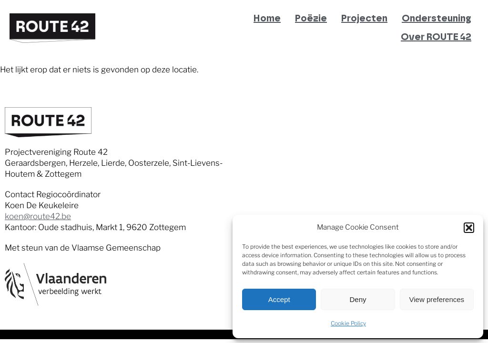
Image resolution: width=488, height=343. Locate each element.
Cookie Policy (348, 323)
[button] (469, 227)
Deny (357, 299)
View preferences (437, 299)
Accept (279, 299)
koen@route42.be (38, 216)
